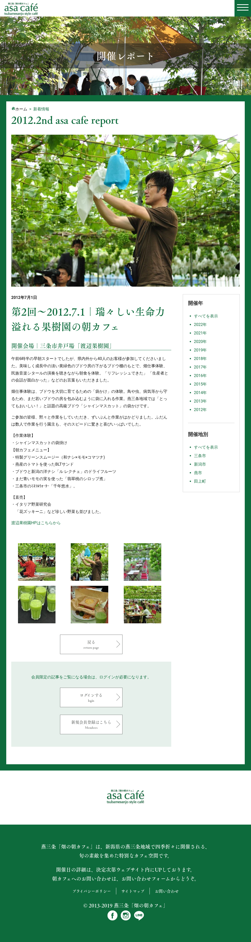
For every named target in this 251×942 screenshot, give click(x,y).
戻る (91, 644)
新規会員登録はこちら (91, 724)
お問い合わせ (167, 891)
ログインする (91, 697)
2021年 (200, 333)
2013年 (200, 401)
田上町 (200, 481)
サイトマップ (132, 891)
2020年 (200, 341)
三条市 (200, 455)
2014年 (200, 392)
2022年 (200, 324)
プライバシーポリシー (91, 891)
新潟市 (200, 464)
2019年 (200, 350)
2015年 (200, 384)
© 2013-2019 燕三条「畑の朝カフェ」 (125, 905)
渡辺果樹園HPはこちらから (36, 522)
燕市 (198, 472)
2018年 (200, 358)
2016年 (200, 375)
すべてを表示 (206, 316)
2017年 (200, 367)
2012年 (200, 409)
